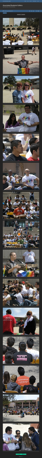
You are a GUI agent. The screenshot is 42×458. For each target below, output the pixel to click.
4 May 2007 (19, 14)
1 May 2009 (23, 14)
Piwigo (22, 456)
